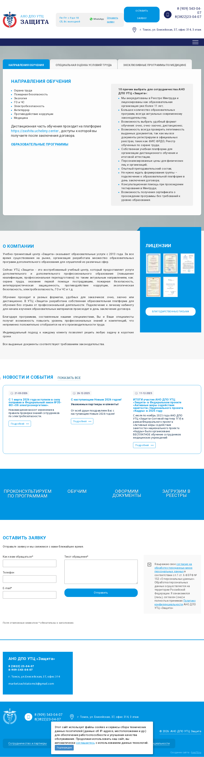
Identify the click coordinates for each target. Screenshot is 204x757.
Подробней (17, 424)
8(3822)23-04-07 (188, 17)
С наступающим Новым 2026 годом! (96, 399)
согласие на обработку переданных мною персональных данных (174, 568)
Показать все (69, 378)
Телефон (8, 572)
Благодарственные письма (170, 311)
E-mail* (7, 588)
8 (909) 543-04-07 (49, 715)
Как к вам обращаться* (18, 556)
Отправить (101, 592)
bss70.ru (196, 752)
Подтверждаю (64, 747)
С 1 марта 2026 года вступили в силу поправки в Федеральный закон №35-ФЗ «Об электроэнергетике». (35, 402)
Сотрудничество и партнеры (27, 743)
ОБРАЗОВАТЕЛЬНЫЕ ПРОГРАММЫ (39, 144)
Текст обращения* (76, 556)
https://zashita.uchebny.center (35, 131)
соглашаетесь (85, 743)
